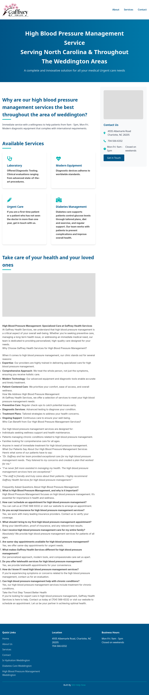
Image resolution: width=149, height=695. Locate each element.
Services (128, 9)
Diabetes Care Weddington (17, 665)
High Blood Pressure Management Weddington (21, 673)
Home (5, 638)
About (115, 9)
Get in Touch (114, 157)
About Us (7, 644)
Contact (142, 9)
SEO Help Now (78, 685)
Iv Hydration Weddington (16, 660)
